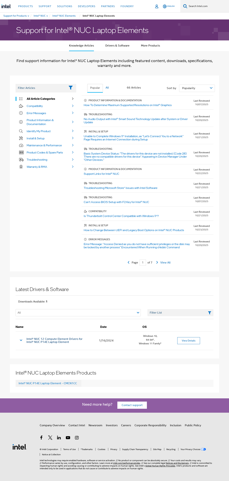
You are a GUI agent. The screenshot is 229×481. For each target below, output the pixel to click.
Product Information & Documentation (40, 122)
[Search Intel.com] (208, 6)
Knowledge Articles (81, 45)
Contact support (132, 405)
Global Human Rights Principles (160, 465)
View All (165, 262)
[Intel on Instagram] (77, 438)
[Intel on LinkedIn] (59, 438)
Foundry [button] (127, 6)
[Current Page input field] (143, 263)
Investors (112, 425)
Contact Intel (77, 425)
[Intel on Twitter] (50, 438)
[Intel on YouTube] (68, 438)
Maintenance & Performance (44, 145)
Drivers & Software (117, 45)
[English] (169, 6)
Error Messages (36, 113)
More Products (150, 45)
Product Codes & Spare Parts (45, 152)
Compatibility (35, 106)
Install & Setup (36, 138)
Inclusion (175, 425)
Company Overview (52, 425)
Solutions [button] (64, 6)
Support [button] (45, 6)
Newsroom (95, 425)
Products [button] (25, 6)
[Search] (185, 6)
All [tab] (107, 87)
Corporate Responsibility (150, 425)
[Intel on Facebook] (41, 438)
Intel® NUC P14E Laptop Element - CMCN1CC (48, 383)
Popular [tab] (95, 88)
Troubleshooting (37, 159)
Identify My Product (39, 131)
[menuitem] (39, 16)
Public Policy (193, 425)
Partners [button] (108, 6)
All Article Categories (41, 99)
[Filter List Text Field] (41, 88)
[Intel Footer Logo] (20, 446)
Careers (126, 425)
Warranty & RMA (37, 167)
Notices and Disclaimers (177, 463)
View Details (189, 340)
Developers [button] (86, 6)
